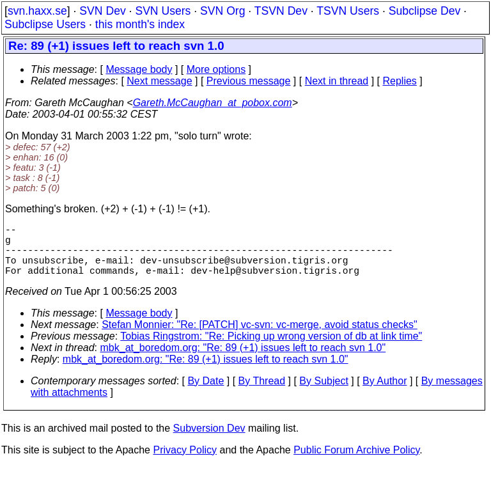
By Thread (262, 393)
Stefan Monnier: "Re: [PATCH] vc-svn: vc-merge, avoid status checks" (259, 337)
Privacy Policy (185, 462)
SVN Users (163, 10)
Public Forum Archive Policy (356, 462)
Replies (400, 80)
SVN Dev (102, 10)
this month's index (140, 24)
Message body (138, 69)
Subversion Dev (209, 441)
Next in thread (337, 80)
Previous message (249, 80)
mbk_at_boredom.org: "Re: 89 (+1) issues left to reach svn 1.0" (243, 360)
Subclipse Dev (424, 10)
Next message (159, 80)
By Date (205, 393)
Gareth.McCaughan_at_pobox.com (212, 102)
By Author (384, 393)
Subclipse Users (45, 24)
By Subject (323, 393)
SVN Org (222, 10)
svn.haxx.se (37, 10)
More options (216, 69)
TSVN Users (347, 10)
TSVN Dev (281, 10)
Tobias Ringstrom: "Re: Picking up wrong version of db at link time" (271, 348)
